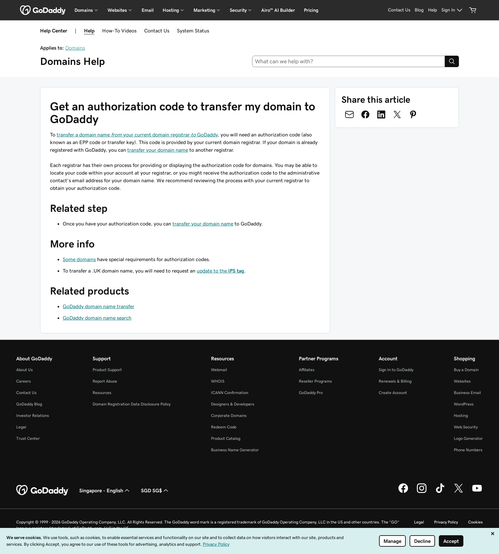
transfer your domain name (157, 149)
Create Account (393, 393)
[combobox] (348, 61)
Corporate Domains (229, 415)
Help (89, 30)
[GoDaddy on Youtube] (477, 492)
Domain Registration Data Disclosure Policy (132, 404)
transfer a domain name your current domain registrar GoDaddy (137, 134)
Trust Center (28, 438)
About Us (24, 370)
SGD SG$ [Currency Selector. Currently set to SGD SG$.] (155, 490)
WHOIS (217, 381)
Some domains (79, 259)
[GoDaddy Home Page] (42, 490)
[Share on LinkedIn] (381, 114)
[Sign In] (453, 10)
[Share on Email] (349, 114)
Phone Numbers (468, 450)
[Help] (432, 10)
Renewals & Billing (395, 381)
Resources (102, 393)
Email (148, 10)
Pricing (311, 10)
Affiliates (306, 370)
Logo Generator (468, 438)
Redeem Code (223, 427)
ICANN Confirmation (229, 393)
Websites (462, 381)
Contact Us (156, 30)
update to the (220, 270)
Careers (23, 381)
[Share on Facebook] (365, 114)
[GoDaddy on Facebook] (403, 492)
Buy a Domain (466, 370)
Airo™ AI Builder (278, 10)
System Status (193, 30)
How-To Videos (119, 30)
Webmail (219, 370)
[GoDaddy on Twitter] (458, 492)
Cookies (475, 522)
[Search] (452, 61)
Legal (21, 427)
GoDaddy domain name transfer (98, 306)
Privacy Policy (446, 522)
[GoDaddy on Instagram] (421, 492)
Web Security (466, 427)
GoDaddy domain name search (97, 317)
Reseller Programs (315, 381)
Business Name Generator (235, 450)
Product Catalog (225, 438)
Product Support (107, 370)
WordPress (464, 404)
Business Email (467, 393)
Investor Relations (32, 415)
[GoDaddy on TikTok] (440, 492)
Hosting (461, 415)
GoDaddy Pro (311, 393)
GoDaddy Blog (29, 404)
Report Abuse (105, 381)
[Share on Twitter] (397, 114)
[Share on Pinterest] (413, 114)
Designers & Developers (232, 404)
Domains (75, 47)
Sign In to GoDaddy (396, 370)
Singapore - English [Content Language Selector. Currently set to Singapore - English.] (105, 490)
